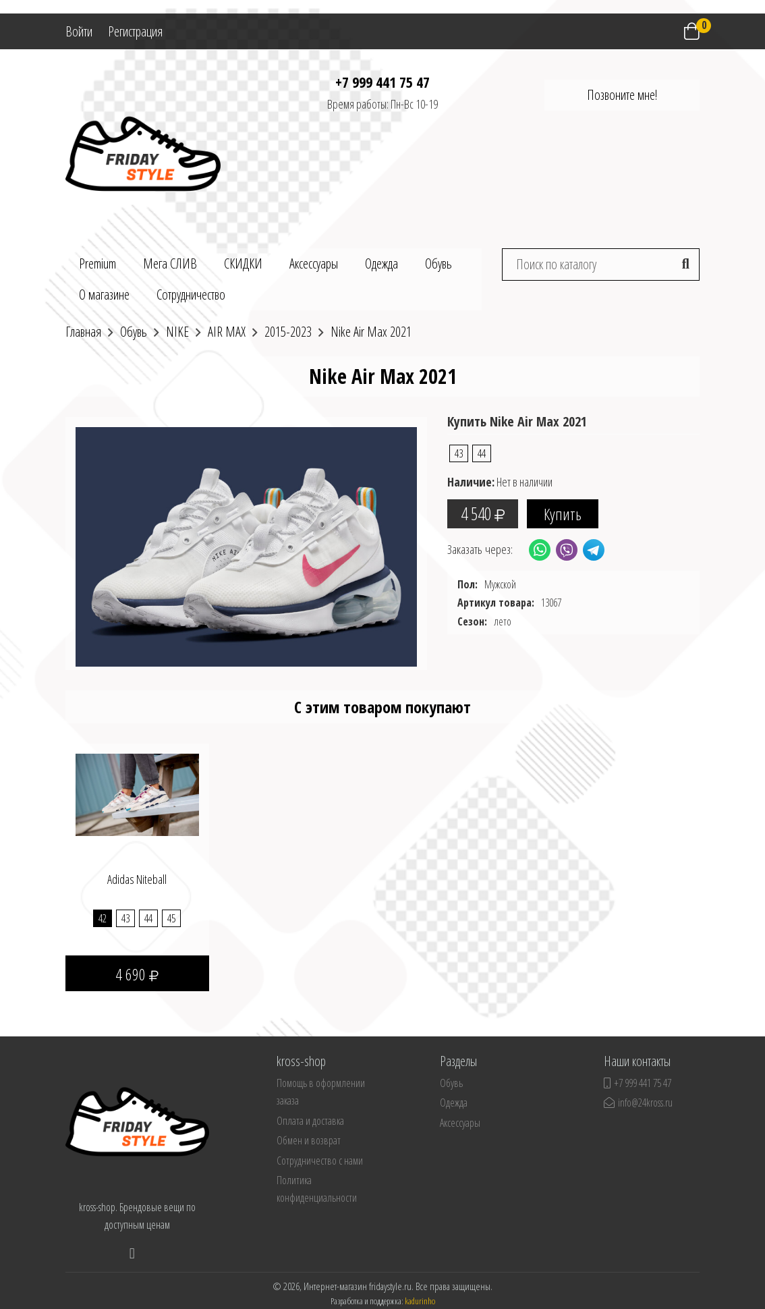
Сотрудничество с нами (320, 1160)
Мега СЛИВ (170, 263)
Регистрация (135, 31)
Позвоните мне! (622, 95)
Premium (97, 263)
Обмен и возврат (309, 1140)
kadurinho (420, 1301)
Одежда (381, 263)
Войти (78, 31)
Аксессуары (313, 263)
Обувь (438, 263)
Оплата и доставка (310, 1120)
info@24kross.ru (638, 1102)
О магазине (104, 294)
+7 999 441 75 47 (382, 82)
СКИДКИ (243, 263)
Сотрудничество (191, 294)
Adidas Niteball (137, 879)
